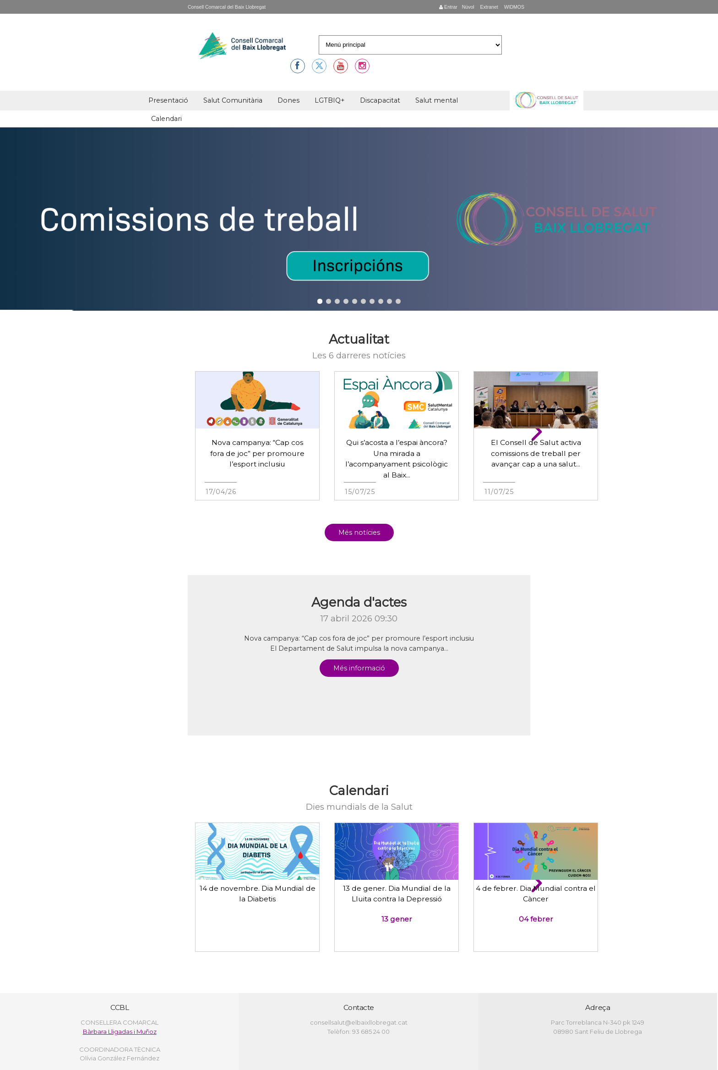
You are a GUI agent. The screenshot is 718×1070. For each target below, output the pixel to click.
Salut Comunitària (232, 100)
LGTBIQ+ (330, 100)
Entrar (448, 7)
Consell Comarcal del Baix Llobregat (227, 7)
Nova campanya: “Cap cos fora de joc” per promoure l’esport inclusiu (257, 453)
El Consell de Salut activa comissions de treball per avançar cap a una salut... (536, 453)
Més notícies (359, 532)
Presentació (168, 100)
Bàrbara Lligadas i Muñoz (120, 1031)
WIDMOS (513, 7)
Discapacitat (380, 100)
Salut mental (436, 100)
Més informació (359, 668)
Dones (288, 100)
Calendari (166, 119)
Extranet (488, 7)
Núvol (468, 7)
